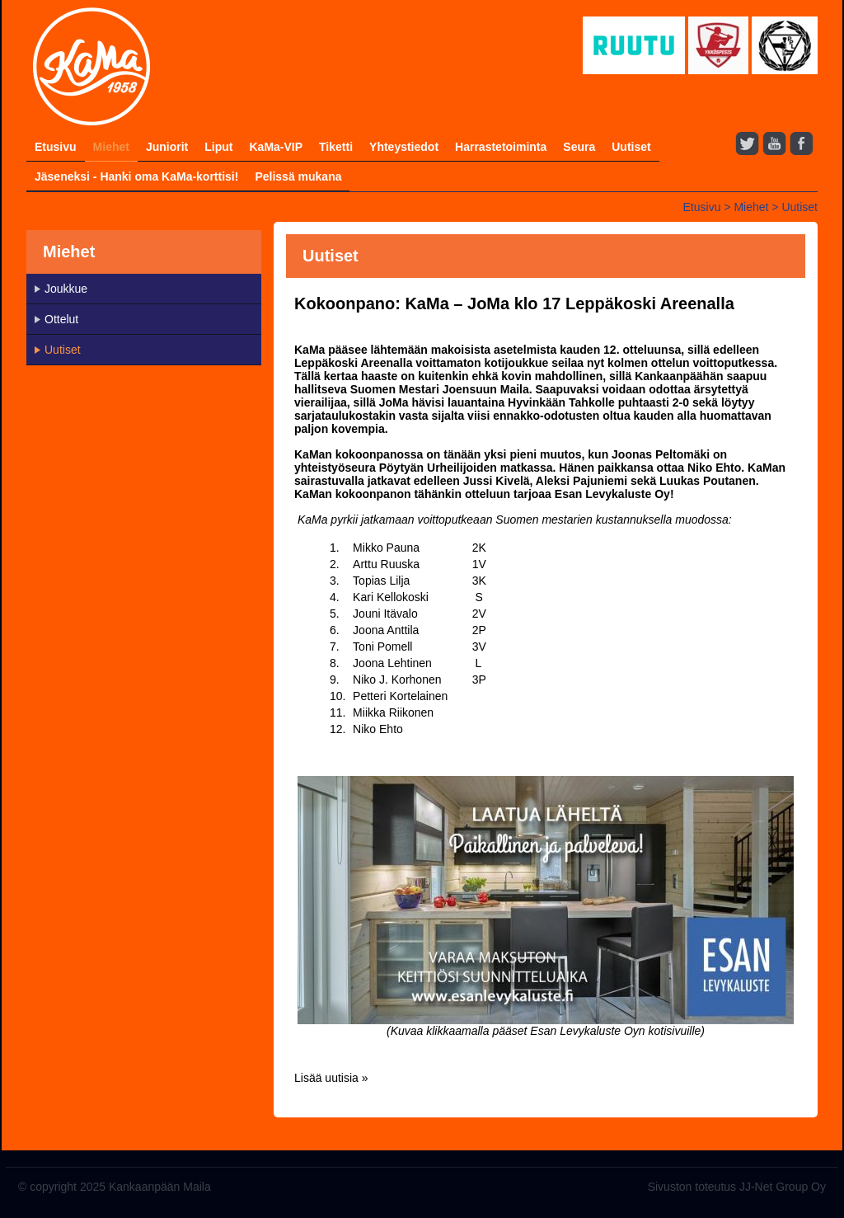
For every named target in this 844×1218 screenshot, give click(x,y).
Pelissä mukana (298, 176)
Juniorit (167, 146)
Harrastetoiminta (500, 146)
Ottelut (61, 319)
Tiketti (336, 146)
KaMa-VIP (275, 146)
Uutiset (631, 146)
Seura (579, 146)
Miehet (111, 146)
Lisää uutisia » (331, 1077)
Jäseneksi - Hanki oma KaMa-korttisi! (136, 176)
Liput (218, 146)
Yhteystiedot (403, 146)
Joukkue (66, 288)
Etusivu (56, 146)
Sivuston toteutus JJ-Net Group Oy (737, 1186)
